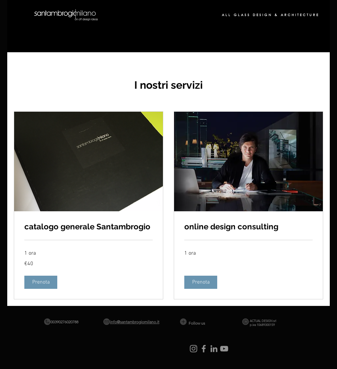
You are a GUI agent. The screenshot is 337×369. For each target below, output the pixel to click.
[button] (40, 282)
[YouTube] (224, 349)
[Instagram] (193, 349)
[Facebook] (204, 349)
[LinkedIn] (214, 349)
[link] (88, 226)
